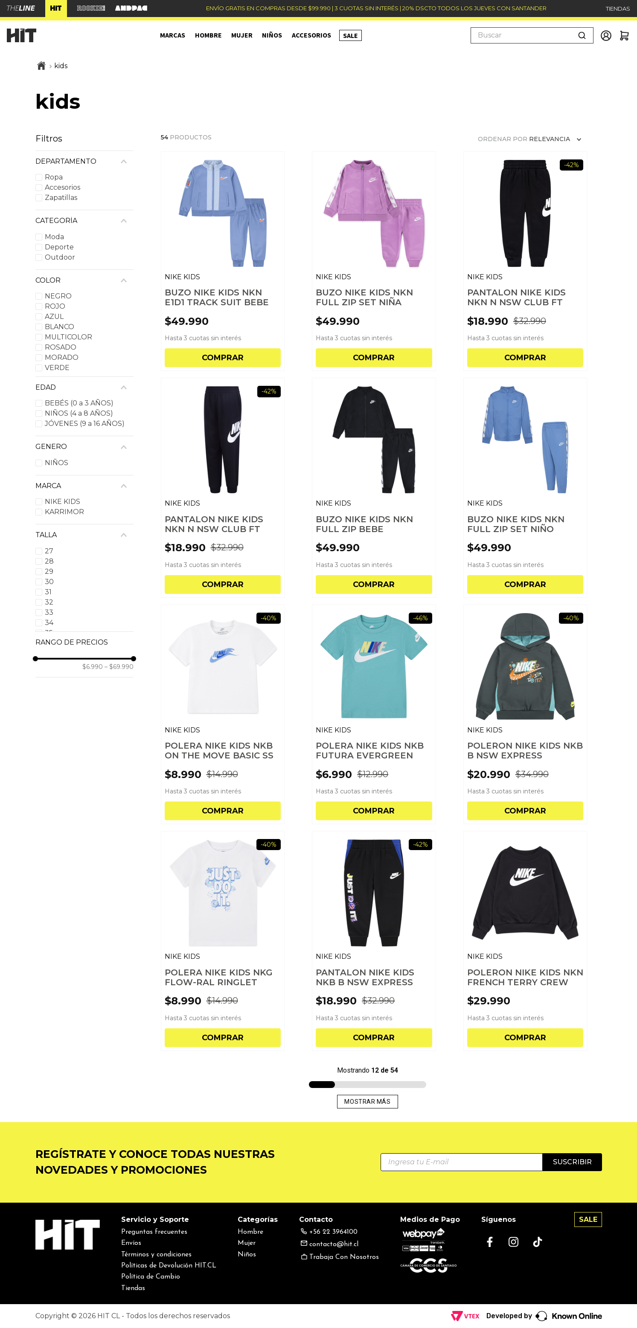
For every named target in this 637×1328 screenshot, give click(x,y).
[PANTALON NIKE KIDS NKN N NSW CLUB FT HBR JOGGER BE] (525, 261)
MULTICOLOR (68, 337)
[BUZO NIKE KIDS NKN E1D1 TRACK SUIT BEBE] (223, 261)
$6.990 (92, 666)
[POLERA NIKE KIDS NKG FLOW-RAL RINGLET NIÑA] (223, 940)
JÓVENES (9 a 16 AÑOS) (85, 424)
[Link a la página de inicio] (41, 66)
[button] (84, 161)
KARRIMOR (64, 512)
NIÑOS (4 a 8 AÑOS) (79, 413)
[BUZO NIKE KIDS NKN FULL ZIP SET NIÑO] (525, 487)
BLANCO (59, 327)
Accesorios (62, 187)
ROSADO (60, 347)
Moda (54, 237)
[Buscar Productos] (582, 35)
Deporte (59, 247)
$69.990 (119, 666)
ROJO (55, 306)
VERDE (57, 368)
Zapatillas (61, 198)
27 (49, 551)
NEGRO (58, 296)
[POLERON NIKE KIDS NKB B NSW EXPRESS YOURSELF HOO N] (525, 714)
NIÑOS (56, 463)
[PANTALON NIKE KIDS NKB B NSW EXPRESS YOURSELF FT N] (374, 940)
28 (49, 561)
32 (49, 602)
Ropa (54, 177)
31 (48, 592)
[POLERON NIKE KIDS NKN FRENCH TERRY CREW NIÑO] (525, 940)
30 (49, 582)
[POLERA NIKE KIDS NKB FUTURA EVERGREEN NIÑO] (374, 714)
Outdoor (60, 257)
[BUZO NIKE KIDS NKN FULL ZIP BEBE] (374, 487)
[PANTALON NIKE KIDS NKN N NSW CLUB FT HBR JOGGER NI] (223, 487)
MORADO (62, 357)
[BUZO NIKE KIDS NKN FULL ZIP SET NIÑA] (374, 261)
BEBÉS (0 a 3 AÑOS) (79, 403)
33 (49, 612)
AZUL (54, 316)
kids (60, 66)
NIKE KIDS (62, 502)
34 (49, 623)
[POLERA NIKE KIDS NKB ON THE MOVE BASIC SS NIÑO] (223, 714)
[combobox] (532, 35)
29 (49, 571)
